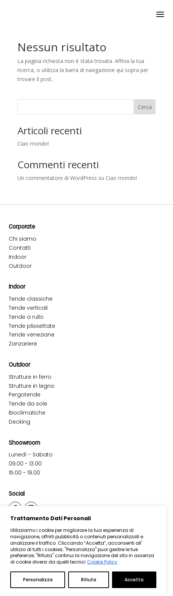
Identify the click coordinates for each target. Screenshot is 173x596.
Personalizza (38, 579)
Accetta (134, 579)
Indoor (17, 257)
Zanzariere (23, 343)
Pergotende (25, 394)
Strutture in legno (32, 386)
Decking (19, 421)
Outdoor (20, 266)
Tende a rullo (26, 317)
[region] (83, 551)
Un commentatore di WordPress (57, 177)
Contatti (20, 248)
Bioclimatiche (27, 412)
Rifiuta (88, 579)
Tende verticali (28, 308)
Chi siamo (22, 239)
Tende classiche (31, 299)
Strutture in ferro (30, 377)
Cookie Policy (102, 562)
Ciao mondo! (33, 143)
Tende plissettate (32, 326)
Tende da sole (28, 403)
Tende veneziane (32, 334)
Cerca (145, 107)
